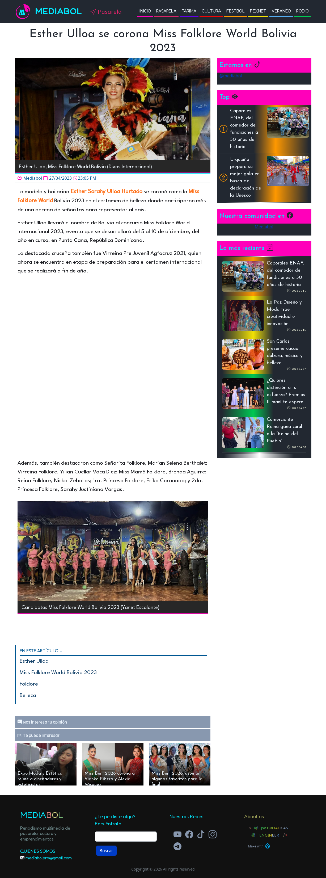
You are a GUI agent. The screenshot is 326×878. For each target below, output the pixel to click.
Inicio (145, 11)
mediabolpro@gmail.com (49, 857)
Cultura (211, 11)
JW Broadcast (275, 827)
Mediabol (58, 11)
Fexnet (258, 11)
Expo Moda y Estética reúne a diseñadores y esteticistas (40, 778)
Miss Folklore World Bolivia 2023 (58, 672)
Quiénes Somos (37, 851)
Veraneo (281, 11)
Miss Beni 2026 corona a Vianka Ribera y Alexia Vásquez (109, 778)
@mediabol (230, 76)
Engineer (269, 835)
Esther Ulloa (34, 661)
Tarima (189, 11)
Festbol (235, 11)
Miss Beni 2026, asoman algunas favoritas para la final (176, 778)
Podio (302, 11)
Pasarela (166, 11)
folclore (29, 684)
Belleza (28, 695)
